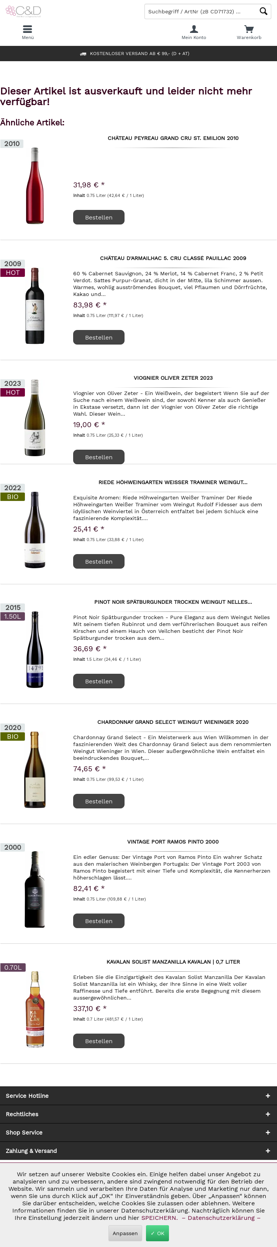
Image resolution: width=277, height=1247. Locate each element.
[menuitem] (249, 32)
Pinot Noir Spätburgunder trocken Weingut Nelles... (173, 602)
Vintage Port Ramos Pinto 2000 (173, 842)
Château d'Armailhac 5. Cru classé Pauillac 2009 (173, 258)
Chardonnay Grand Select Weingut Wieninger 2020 (173, 722)
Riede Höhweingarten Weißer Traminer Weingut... (172, 482)
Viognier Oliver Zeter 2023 (173, 378)
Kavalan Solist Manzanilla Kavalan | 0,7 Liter (173, 962)
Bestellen (99, 457)
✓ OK (157, 1233)
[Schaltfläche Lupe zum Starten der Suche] (263, 11)
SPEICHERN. (160, 1217)
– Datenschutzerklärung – (221, 1217)
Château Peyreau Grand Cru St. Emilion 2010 (173, 138)
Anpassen (125, 1233)
